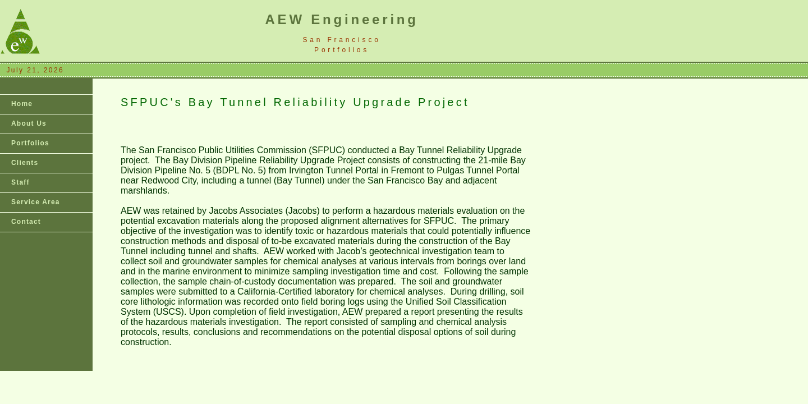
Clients (24, 163)
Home (22, 104)
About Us (29, 123)
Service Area (35, 202)
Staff (20, 182)
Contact (26, 222)
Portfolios (30, 143)
